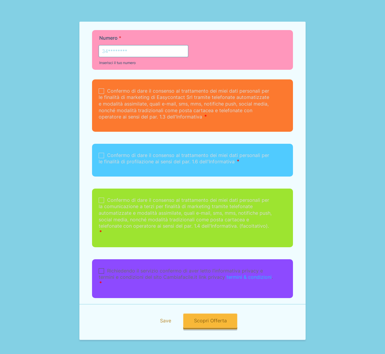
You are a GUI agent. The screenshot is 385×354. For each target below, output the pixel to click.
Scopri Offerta (210, 321)
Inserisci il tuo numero (117, 62)
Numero (110, 38)
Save (165, 321)
